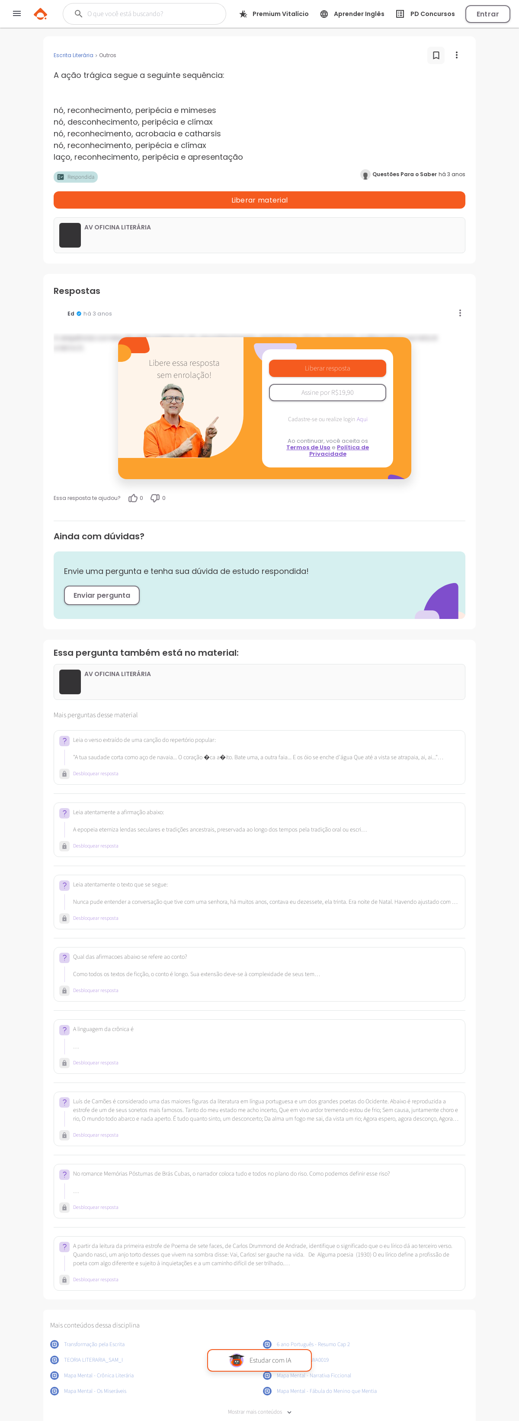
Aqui (362, 397)
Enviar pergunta (102, 573)
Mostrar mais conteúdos (260, 1389)
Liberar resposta (327, 346)
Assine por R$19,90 (327, 370)
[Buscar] (143, 14)
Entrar (488, 14)
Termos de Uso (308, 425)
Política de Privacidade (339, 428)
